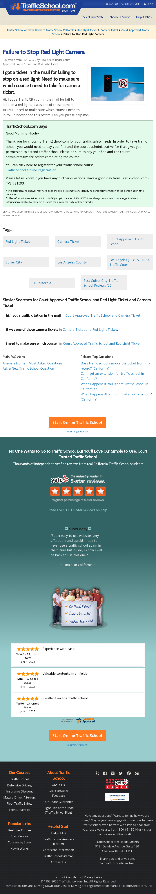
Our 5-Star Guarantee (58, 802)
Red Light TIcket (87, 30)
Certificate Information (58, 850)
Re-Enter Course (19, 830)
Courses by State (19, 842)
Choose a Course (120, 17)
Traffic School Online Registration (31, 170)
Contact (112, 3)
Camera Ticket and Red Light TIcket (90, 329)
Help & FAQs (144, 17)
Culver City (14, 262)
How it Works (19, 849)
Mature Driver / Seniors (19, 797)
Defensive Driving (19, 785)
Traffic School (19, 779)
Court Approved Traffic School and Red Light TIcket (102, 343)
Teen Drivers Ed (19, 810)
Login (148, 3)
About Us (58, 785)
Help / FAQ (58, 833)
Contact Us (58, 862)
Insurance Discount (19, 791)
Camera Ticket (109, 30)
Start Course (19, 836)
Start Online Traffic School (77, 422)
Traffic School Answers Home (24, 30)
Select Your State (93, 17)
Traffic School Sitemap (58, 856)
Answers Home (14, 363)
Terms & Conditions (67, 877)
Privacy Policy (93, 877)
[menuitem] (93, 17)
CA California (41, 283)
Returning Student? (77, 431)
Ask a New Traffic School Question (28, 368)
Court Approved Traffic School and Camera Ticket (103, 315)
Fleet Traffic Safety (19, 803)
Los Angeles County (72, 262)
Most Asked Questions (46, 363)
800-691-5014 (131, 3)
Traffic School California (60, 30)
